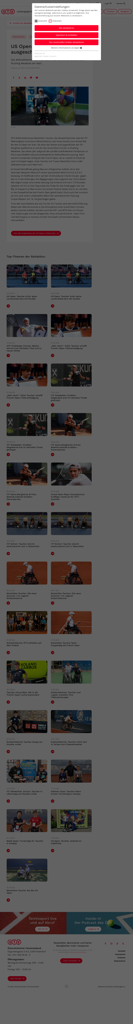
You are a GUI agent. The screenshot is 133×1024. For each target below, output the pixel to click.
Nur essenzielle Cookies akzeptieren (66, 42)
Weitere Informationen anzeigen (66, 48)
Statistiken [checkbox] (57, 21)
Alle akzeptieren (66, 28)
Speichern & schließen (66, 35)
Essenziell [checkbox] (42, 21)
